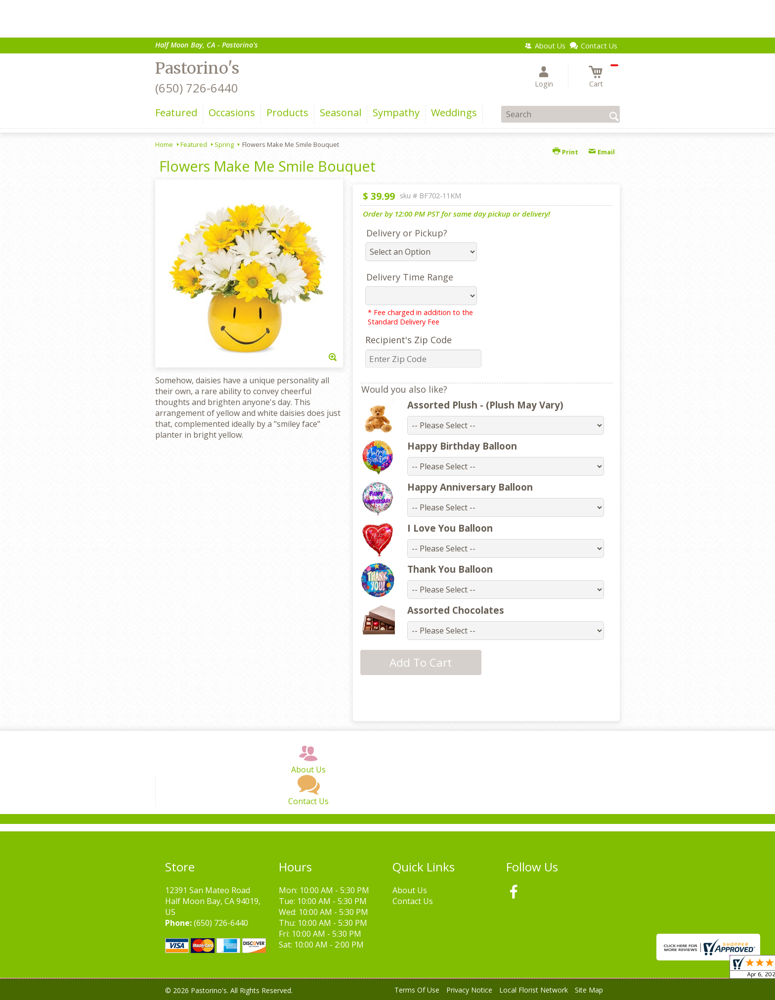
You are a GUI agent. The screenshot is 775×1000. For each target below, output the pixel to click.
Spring (224, 144)
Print (565, 151)
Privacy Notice (469, 990)
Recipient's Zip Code (408, 340)
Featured (193, 144)
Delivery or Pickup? (406, 233)
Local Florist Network (533, 990)
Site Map (589, 990)
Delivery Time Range (409, 277)
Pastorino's (197, 68)
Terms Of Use (416, 990)
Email (601, 151)
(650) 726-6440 (196, 88)
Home (164, 144)
